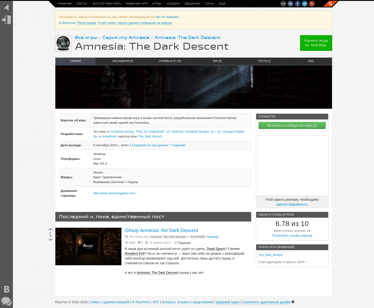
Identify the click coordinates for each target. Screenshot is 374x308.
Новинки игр (137, 3)
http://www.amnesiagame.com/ (114, 193)
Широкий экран (227, 302)
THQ (139, 131)
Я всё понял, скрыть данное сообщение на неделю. (136, 23)
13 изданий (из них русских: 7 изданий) (158, 145)
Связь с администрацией (109, 302)
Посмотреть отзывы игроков (292, 235)
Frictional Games (122, 131)
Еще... (312, 61)
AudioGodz (109, 136)
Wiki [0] (217, 61)
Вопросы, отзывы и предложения (187, 302)
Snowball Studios (197, 131)
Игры (156, 3)
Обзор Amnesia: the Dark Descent (161, 230)
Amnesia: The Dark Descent (187, 37)
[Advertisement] (292, 165)
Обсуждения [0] (122, 61)
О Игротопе (67, 23)
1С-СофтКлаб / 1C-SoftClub (163, 131)
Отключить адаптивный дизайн (266, 302)
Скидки (173, 3)
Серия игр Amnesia (126, 37)
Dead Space (216, 249)
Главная (64, 3)
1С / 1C (216, 131)
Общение (192, 3)
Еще (222, 3)
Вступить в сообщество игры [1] (292, 125)
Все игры (86, 37)
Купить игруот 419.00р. (316, 42)
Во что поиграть (107, 3)
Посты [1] (265, 61)
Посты (81, 3)
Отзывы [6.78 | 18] (170, 61)
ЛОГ (155, 302)
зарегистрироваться (291, 204)
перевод (212, 236)
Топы (209, 3)
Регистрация (87, 23)
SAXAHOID (197, 236)
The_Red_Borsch (150, 136)
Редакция (184, 242)
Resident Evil (134, 253)
